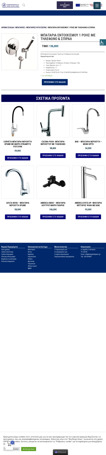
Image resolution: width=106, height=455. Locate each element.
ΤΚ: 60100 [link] (84, 252)
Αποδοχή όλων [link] (29, 449)
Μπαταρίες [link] (20, 27)
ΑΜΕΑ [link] (29, 268)
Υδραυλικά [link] (31, 264)
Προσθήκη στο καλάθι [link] (55, 82)
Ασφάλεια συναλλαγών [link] (8, 259)
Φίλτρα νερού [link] (32, 266)
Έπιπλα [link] (30, 259)
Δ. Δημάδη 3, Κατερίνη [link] (88, 249)
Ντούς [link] (30, 252)
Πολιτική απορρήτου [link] (8, 261)
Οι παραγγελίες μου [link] (60, 252)
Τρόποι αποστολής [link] (7, 252)
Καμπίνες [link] (31, 254)
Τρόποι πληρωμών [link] (7, 254)
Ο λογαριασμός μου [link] (60, 249)
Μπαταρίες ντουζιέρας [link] (36, 27)
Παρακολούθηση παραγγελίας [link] (64, 257)
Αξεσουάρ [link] (31, 261)
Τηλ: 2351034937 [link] (86, 257)
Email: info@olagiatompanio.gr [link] (91, 254)
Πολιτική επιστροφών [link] (8, 257)
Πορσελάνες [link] (32, 257)
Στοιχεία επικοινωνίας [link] (61, 254)
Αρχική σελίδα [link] (7, 27)
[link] (103, 42)
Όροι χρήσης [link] (5, 249)
